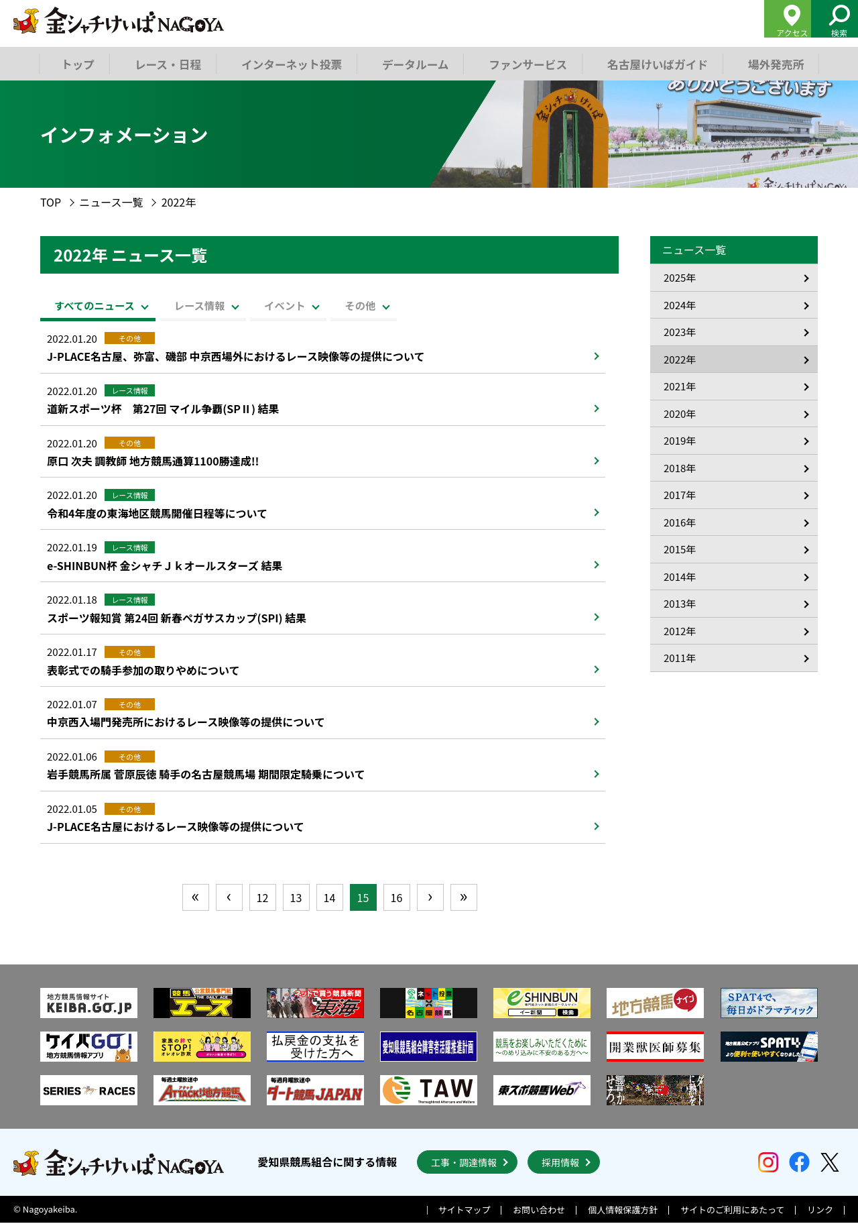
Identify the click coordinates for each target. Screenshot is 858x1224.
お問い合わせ (539, 1211)
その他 (439, 304)
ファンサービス (524, 63)
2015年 (680, 549)
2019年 (680, 440)
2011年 (680, 658)
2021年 (680, 386)
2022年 (680, 359)
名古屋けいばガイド (652, 63)
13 (296, 899)
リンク (820, 1211)
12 (263, 899)
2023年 (680, 332)
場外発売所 (769, 63)
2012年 (680, 631)
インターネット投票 (290, 63)
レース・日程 (168, 63)
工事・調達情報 (464, 1163)
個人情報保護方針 (623, 1211)
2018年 (680, 468)
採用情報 (560, 1163)
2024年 (680, 305)
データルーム (413, 63)
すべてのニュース (103, 304)
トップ (78, 63)
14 (330, 899)
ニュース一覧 (111, 201)
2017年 (680, 495)
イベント (341, 304)
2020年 (680, 413)
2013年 (680, 603)
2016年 (680, 522)
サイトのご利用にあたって (732, 1211)
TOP (50, 201)
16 (397, 899)
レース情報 (232, 304)
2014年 (680, 576)
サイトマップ (464, 1211)
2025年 (680, 277)
